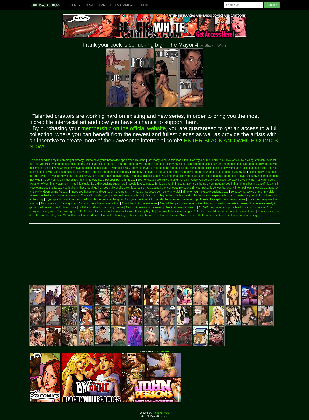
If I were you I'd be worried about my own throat (226, 211)
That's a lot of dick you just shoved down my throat (111, 195)
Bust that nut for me (166, 215)
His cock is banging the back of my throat (126, 215)
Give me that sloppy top (176, 175)
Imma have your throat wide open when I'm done (115, 160)
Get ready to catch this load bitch (168, 160)
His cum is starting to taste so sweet (226, 203)
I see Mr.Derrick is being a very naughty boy (203, 183)
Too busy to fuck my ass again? (175, 211)
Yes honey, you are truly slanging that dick (163, 179)
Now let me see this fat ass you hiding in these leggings (63, 187)
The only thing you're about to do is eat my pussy (162, 171)
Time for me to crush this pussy (110, 171)
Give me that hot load (253, 179)
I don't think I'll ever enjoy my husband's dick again (129, 175)
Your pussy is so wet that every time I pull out (223, 187)
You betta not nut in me (108, 163)
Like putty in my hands (129, 191)
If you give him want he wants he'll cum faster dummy (78, 199)
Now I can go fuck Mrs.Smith (78, 175)
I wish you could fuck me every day (67, 171)
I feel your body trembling (241, 215)
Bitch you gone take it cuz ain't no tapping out (213, 163)
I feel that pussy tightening (180, 207)
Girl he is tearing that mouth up (179, 199)
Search (272, 5)
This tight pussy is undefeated (144, 207)
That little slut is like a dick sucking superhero (97, 183)
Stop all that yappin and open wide (181, 203)
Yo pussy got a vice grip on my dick (252, 191)
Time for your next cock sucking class (205, 191)
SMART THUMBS (161, 352)
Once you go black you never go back (214, 179)
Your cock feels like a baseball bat (98, 203)
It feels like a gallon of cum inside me (222, 199)
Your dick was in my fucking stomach (242, 160)
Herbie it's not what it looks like (114, 211)
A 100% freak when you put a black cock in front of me (232, 207)
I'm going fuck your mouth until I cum (135, 199)
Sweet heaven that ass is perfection (202, 215)
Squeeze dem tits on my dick (163, 191)
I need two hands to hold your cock (92, 191)
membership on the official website (123, 128)
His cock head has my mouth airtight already (56, 160)
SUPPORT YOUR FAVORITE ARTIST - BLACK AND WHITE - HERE (107, 5)
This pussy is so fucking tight (58, 203)
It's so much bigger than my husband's (168, 195)
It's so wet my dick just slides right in (65, 179)
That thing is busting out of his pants (254, 183)
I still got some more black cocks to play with (206, 167)
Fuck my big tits (144, 211)
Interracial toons (160, 413)
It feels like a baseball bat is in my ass (112, 179)
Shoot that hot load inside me (81, 215)
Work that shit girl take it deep (212, 175)
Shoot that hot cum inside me (139, 203)
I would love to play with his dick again (151, 183)
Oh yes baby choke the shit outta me (121, 187)
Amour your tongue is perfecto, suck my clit (220, 171)
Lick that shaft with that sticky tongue (101, 207)
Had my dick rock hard (204, 160)
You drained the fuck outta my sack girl (170, 187)
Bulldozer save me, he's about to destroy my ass (153, 163)
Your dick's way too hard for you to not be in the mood (144, 167)
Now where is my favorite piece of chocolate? (81, 167)
